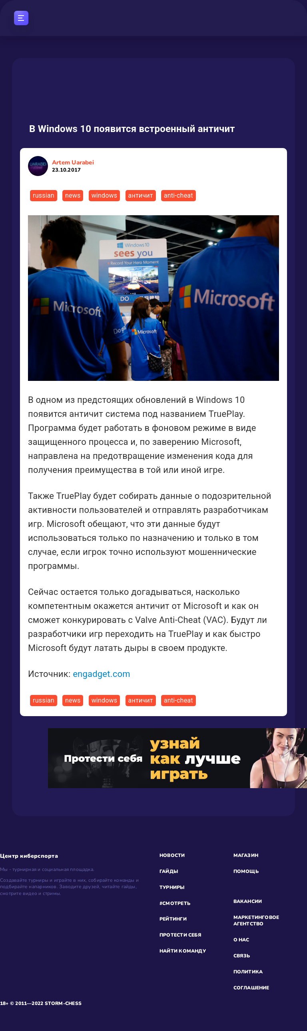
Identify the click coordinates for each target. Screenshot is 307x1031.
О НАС (241, 940)
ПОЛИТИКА (248, 972)
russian (43, 195)
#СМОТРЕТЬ (174, 903)
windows (105, 195)
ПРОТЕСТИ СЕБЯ (180, 935)
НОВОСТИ (172, 855)
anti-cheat (178, 195)
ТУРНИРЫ (172, 887)
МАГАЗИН (246, 855)
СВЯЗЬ (241, 956)
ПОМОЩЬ (246, 871)
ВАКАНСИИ (247, 901)
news (72, 195)
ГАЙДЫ (168, 871)
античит (140, 195)
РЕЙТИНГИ (173, 919)
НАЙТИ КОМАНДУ (182, 951)
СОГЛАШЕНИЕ (251, 988)
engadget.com (101, 674)
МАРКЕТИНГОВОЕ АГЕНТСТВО (256, 920)
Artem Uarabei (73, 166)
